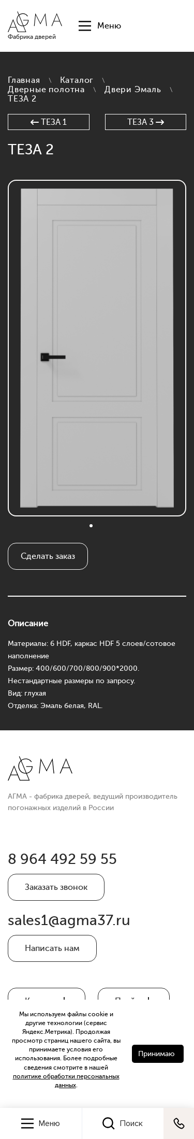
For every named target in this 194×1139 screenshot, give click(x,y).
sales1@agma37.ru (69, 920)
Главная (24, 80)
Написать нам (52, 948)
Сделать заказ (48, 556)
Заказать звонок (56, 887)
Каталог (77, 80)
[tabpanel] (97, 348)
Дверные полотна (46, 89)
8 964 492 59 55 (62, 859)
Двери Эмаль (133, 89)
